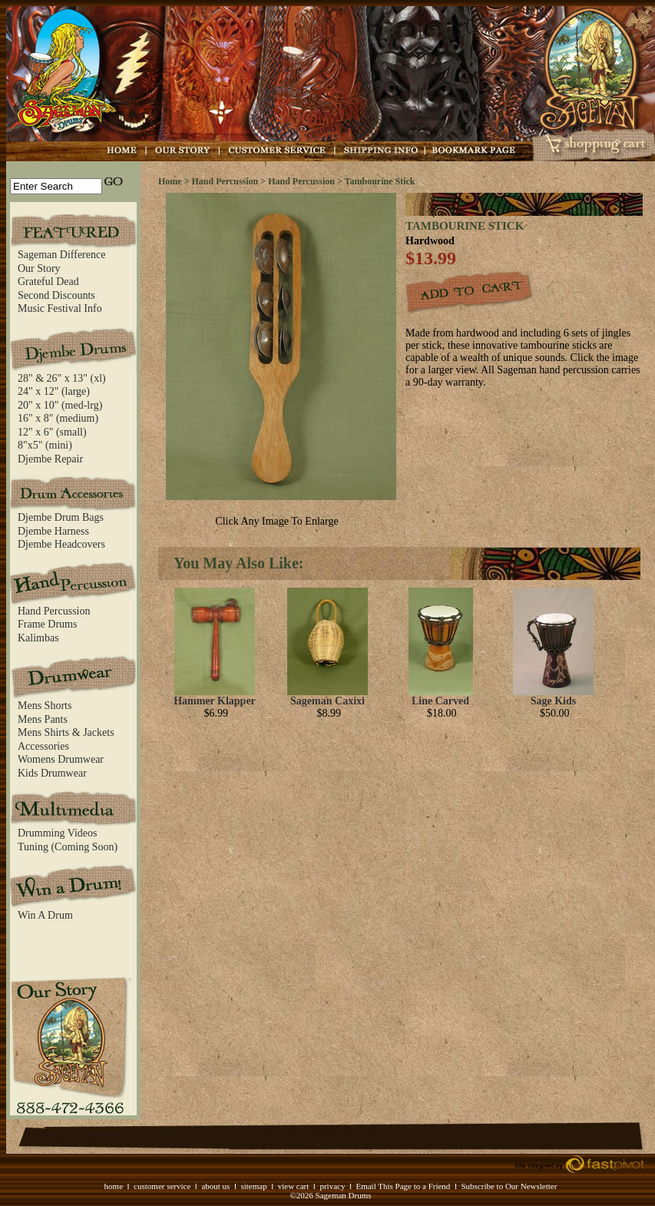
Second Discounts (56, 295)
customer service (162, 1186)
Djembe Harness (53, 531)
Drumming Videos (58, 833)
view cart (293, 1186)
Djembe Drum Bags (61, 517)
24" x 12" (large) (54, 391)
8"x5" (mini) (45, 445)
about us (215, 1186)
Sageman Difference (61, 254)
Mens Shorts (44, 705)
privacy (332, 1186)
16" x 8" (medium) (58, 418)
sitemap (253, 1186)
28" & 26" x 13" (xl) (62, 378)
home (113, 1186)
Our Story (39, 268)
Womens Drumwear (61, 759)
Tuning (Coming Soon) (67, 847)
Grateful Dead (48, 281)
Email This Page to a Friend (403, 1186)
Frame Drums (47, 624)
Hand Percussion (54, 611)
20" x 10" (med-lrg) (60, 405)
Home (170, 181)
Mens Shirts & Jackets (66, 732)
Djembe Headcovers (61, 544)
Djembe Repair (50, 459)
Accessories (43, 746)
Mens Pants (43, 719)
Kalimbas (38, 638)
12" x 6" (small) (52, 432)
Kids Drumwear (52, 773)
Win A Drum (45, 915)
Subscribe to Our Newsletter (509, 1186)
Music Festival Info (60, 308)
